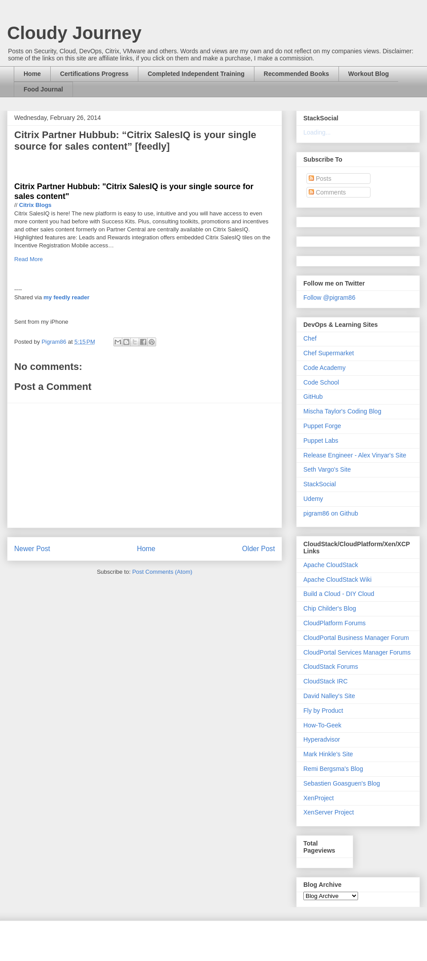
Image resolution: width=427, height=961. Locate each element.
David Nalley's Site (329, 695)
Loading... (317, 132)
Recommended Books (296, 73)
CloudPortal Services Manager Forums (357, 652)
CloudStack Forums (330, 666)
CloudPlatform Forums (334, 623)
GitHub (313, 396)
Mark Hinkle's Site (328, 754)
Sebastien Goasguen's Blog (341, 783)
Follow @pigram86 (329, 297)
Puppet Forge (322, 425)
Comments (327, 192)
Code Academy (324, 367)
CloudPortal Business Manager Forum (356, 637)
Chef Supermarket (328, 353)
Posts (320, 178)
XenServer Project (328, 812)
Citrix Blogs (35, 205)
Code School (321, 382)
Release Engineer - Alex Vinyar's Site (354, 455)
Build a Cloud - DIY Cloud (338, 593)
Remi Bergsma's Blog (333, 768)
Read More (28, 259)
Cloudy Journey (74, 33)
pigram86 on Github (330, 513)
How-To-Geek (322, 725)
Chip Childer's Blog (329, 608)
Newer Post (32, 548)
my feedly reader (66, 297)
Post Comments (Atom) (162, 571)
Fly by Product (323, 710)
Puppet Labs (320, 440)
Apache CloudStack (330, 564)
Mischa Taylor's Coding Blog (342, 411)
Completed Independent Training (196, 73)
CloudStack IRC (325, 681)
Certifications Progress (94, 73)
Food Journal (43, 89)
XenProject (318, 798)
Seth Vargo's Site (327, 469)
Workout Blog (368, 73)
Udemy (313, 498)
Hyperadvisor (321, 739)
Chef (310, 338)
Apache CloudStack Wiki (337, 579)
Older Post (258, 548)
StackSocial (319, 484)
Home (32, 73)
